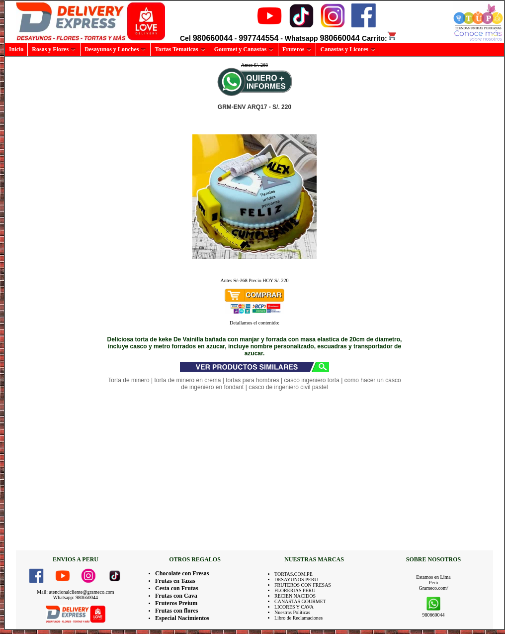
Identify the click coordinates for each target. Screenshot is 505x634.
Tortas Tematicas (180, 49)
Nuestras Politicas (292, 612)
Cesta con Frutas (176, 588)
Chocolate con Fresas (182, 573)
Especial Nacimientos (182, 618)
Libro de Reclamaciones (298, 618)
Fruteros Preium (176, 603)
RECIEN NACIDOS (295, 596)
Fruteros (297, 49)
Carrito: (379, 38)
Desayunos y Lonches (115, 49)
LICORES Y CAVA (294, 607)
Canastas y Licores (347, 49)
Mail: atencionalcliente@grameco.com (75, 592)
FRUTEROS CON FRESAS (302, 585)
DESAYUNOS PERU (296, 579)
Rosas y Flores (54, 49)
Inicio (16, 49)
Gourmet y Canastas (244, 49)
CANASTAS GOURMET (300, 601)
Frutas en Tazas (175, 580)
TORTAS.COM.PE (293, 574)
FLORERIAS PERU (295, 590)
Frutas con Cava (176, 595)
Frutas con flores (176, 610)
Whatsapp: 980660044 (75, 597)
